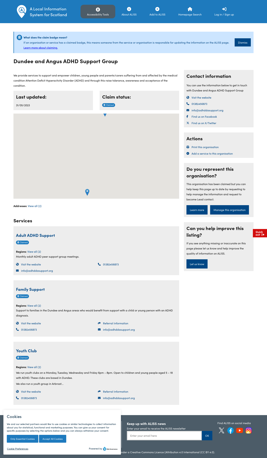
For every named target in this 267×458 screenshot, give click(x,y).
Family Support (30, 289)
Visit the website (31, 264)
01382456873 (111, 264)
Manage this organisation (230, 210)
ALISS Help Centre (98, 423)
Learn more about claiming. (40, 47)
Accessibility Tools (98, 14)
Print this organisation (205, 147)
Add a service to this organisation (212, 153)
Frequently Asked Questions (25, 425)
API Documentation (99, 428)
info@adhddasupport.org (37, 270)
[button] (87, 192)
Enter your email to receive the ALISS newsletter (156, 428)
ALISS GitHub (95, 434)
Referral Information (115, 323)
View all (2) (35, 206)
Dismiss (242, 42)
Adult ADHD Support (35, 235)
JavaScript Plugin (97, 439)
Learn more (197, 210)
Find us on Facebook (204, 116)
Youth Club (26, 350)
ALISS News (58, 423)
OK (207, 435)
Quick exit (260, 233)
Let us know (197, 264)
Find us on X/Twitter (204, 123)
